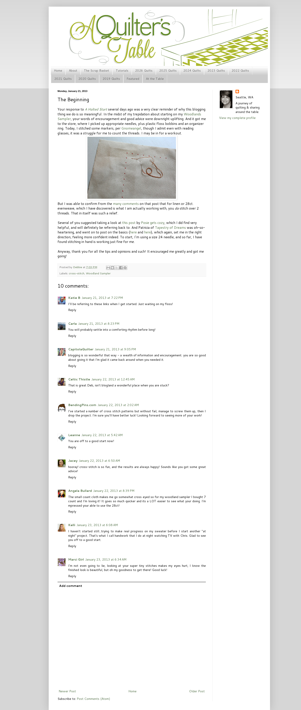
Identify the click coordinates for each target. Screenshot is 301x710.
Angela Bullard (80, 491)
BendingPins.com (82, 405)
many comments (126, 203)
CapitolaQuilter (80, 349)
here (133, 232)
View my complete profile (237, 118)
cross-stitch (76, 273)
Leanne (74, 435)
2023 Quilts (216, 70)
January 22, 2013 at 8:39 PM (113, 491)
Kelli (71, 525)
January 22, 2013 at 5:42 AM (102, 435)
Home (58, 70)
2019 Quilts (111, 78)
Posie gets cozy (152, 222)
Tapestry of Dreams (170, 227)
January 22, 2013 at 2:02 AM (118, 405)
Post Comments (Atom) (93, 699)
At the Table (155, 78)
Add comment (70, 586)
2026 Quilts (143, 70)
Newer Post (67, 691)
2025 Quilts (168, 70)
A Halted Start (96, 109)
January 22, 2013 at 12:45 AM (113, 379)
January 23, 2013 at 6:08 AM (97, 525)
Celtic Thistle (79, 379)
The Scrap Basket (96, 70)
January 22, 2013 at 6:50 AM (99, 460)
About (73, 70)
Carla (72, 323)
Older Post (197, 691)
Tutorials (122, 70)
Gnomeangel (131, 128)
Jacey (72, 460)
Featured (133, 78)
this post (128, 222)
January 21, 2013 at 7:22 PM (102, 298)
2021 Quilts (63, 78)
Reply (72, 310)
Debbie (78, 267)
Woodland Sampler (98, 273)
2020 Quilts (87, 78)
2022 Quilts (240, 70)
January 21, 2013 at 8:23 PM (98, 323)
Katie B (74, 298)
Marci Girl (76, 559)
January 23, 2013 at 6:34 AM (105, 559)
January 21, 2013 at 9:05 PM (115, 349)
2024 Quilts (192, 70)
